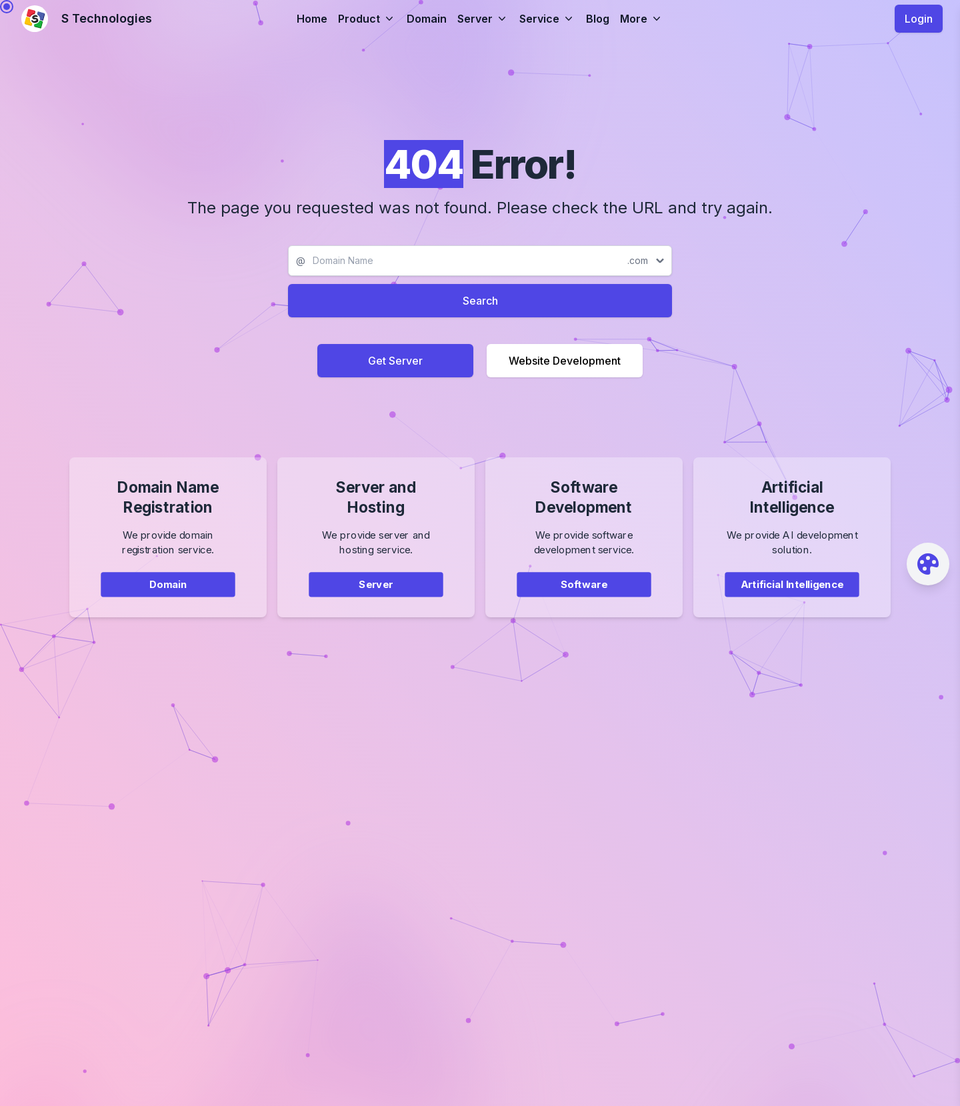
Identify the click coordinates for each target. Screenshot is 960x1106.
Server (483, 18)
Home (312, 18)
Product (367, 18)
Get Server (395, 360)
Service (547, 18)
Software (584, 592)
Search (480, 300)
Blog (597, 18)
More (641, 18)
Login (919, 18)
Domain (427, 18)
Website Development (565, 360)
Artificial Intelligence (791, 592)
